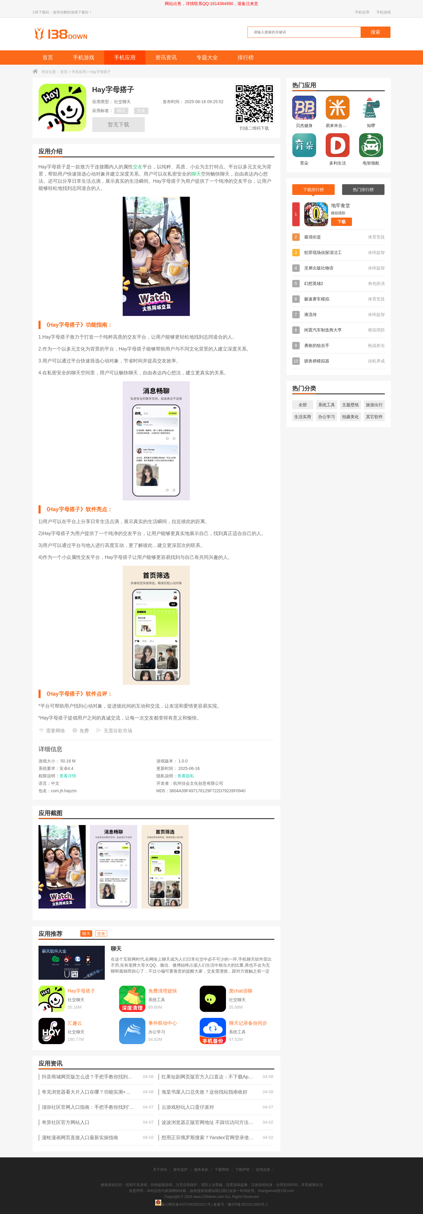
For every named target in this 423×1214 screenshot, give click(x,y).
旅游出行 (374, 404)
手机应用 (362, 12)
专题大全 (207, 58)
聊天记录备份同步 (248, 1023)
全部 (303, 404)
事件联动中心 (162, 1023)
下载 (341, 221)
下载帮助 (222, 1169)
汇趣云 (75, 1023)
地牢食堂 (340, 205)
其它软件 (374, 416)
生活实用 (302, 416)
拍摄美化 (350, 416)
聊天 (121, 110)
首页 (47, 58)
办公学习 (326, 416)
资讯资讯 (166, 58)
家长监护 (180, 1169)
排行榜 (246, 58)
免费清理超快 (162, 990)
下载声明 (242, 1169)
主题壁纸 (350, 404)
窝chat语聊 (240, 990)
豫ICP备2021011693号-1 (247, 1204)
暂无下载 (118, 125)
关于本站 (160, 1169)
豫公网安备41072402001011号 (182, 1204)
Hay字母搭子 (81, 990)
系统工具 (326, 404)
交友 (141, 110)
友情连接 (263, 1169)
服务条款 (201, 1169)
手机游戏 (383, 12)
